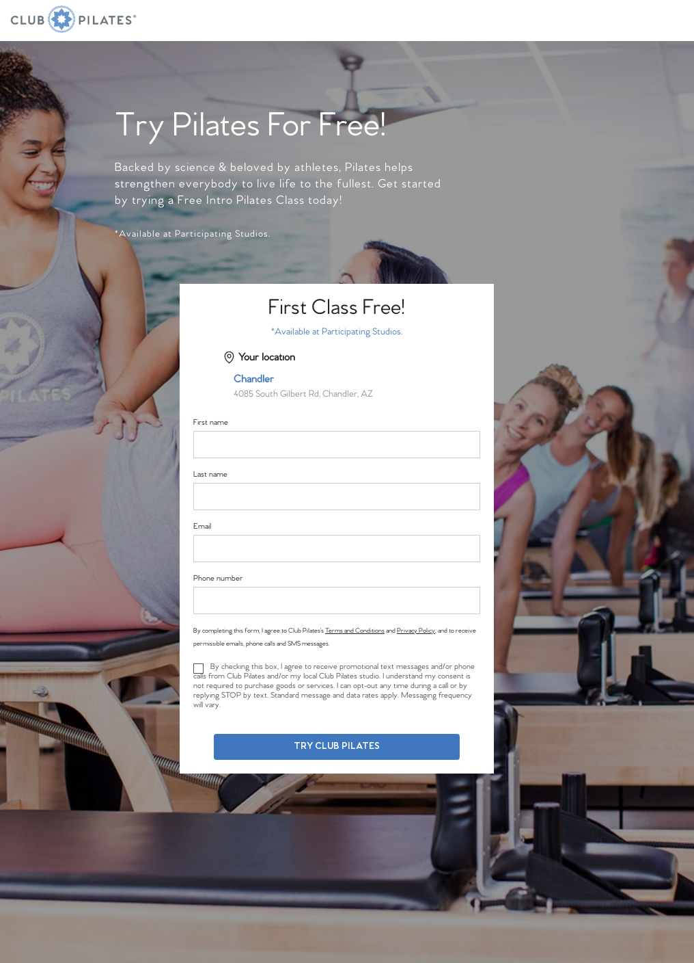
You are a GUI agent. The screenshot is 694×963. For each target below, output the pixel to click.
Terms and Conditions (355, 630)
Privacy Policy (416, 630)
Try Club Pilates (337, 746)
